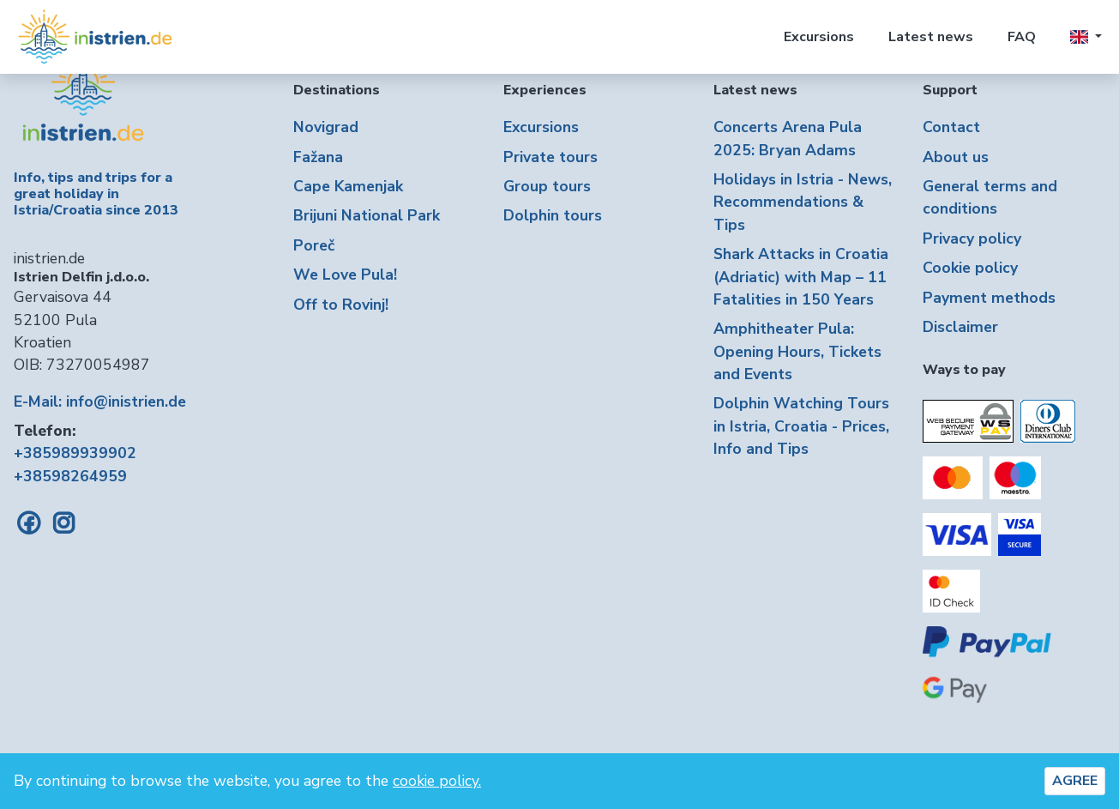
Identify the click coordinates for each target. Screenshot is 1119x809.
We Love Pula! (345, 274)
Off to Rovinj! (340, 304)
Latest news (930, 36)
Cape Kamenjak (348, 186)
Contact (951, 127)
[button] (1086, 37)
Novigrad (325, 127)
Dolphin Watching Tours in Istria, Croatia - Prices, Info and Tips (801, 426)
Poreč (313, 245)
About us (956, 157)
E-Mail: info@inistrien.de (100, 401)
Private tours (550, 157)
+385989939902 (75, 453)
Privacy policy (972, 238)
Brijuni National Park (366, 215)
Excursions (819, 36)
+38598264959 (70, 476)
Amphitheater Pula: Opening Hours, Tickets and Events (797, 351)
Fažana (318, 157)
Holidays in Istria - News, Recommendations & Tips (802, 202)
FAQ (1022, 36)
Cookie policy (970, 267)
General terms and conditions (990, 197)
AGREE (1075, 780)
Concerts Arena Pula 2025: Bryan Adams (787, 138)
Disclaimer (960, 327)
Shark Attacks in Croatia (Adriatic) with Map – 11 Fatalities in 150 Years (800, 277)
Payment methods (989, 297)
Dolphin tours (552, 215)
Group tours (547, 186)
